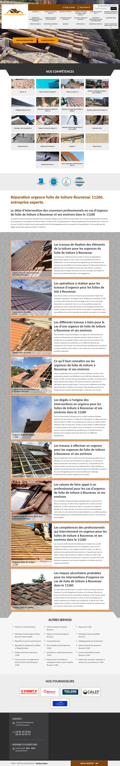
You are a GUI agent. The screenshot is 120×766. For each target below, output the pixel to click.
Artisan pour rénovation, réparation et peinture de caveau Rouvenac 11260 (92, 661)
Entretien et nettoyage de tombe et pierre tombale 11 (80, 13)
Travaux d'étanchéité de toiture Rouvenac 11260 (89, 653)
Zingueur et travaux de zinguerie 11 (80, 18)
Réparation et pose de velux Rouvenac (28, 641)
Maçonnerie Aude (111, 18)
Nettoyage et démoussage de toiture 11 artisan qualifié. (95, 19)
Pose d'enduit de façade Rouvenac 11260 (58, 646)
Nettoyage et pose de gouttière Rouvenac (89, 635)
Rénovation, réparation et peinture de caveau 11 (111, 12)
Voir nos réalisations (24, 40)
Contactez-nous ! (48, 40)
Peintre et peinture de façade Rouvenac (57, 628)
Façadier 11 (66, 24)
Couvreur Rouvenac (53, 641)
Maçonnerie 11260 (85, 627)
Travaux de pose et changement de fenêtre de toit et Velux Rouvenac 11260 (27, 662)
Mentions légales (42, 763)
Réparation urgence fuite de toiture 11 (50, 18)
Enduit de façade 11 (35, 24)
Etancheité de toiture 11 (96, 24)
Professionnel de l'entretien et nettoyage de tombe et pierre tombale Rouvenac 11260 (60, 662)
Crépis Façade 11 (80, 24)
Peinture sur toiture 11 (65, 11)
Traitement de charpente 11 (51, 24)
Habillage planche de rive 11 (96, 12)
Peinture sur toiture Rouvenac (25, 627)
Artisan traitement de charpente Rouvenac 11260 (90, 646)
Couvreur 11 (35, 11)
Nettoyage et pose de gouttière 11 (66, 18)
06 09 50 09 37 (83, 7)
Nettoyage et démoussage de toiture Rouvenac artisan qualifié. (27, 635)
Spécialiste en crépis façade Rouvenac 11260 (60, 653)
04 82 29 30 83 (68, 7)
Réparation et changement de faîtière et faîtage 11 (35, 19)
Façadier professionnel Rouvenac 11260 (26, 653)
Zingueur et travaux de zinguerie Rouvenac (58, 635)
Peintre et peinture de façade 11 (51, 12)
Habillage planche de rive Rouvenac (91, 641)
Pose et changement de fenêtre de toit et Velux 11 (110, 25)
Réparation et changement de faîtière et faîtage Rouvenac (28, 646)
